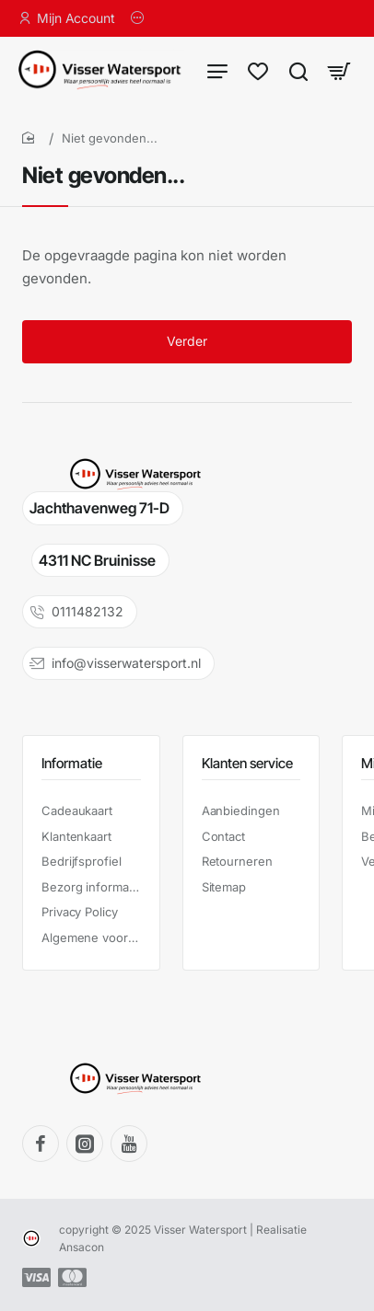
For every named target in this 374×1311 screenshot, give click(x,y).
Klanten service (247, 763)
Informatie (71, 763)
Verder (187, 343)
